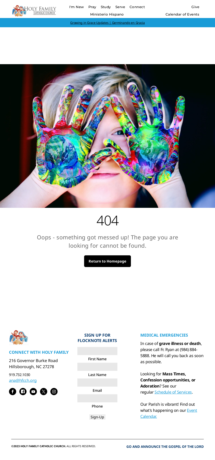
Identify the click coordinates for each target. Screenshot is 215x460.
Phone (97, 406)
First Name (97, 358)
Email (97, 390)
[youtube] (33, 392)
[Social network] (23, 392)
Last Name (97, 374)
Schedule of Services (173, 392)
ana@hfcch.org (22, 380)
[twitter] (43, 392)
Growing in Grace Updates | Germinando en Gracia (107, 22)
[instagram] (54, 392)
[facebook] (12, 392)
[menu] (205, 15)
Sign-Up (97, 417)
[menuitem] (76, 7)
